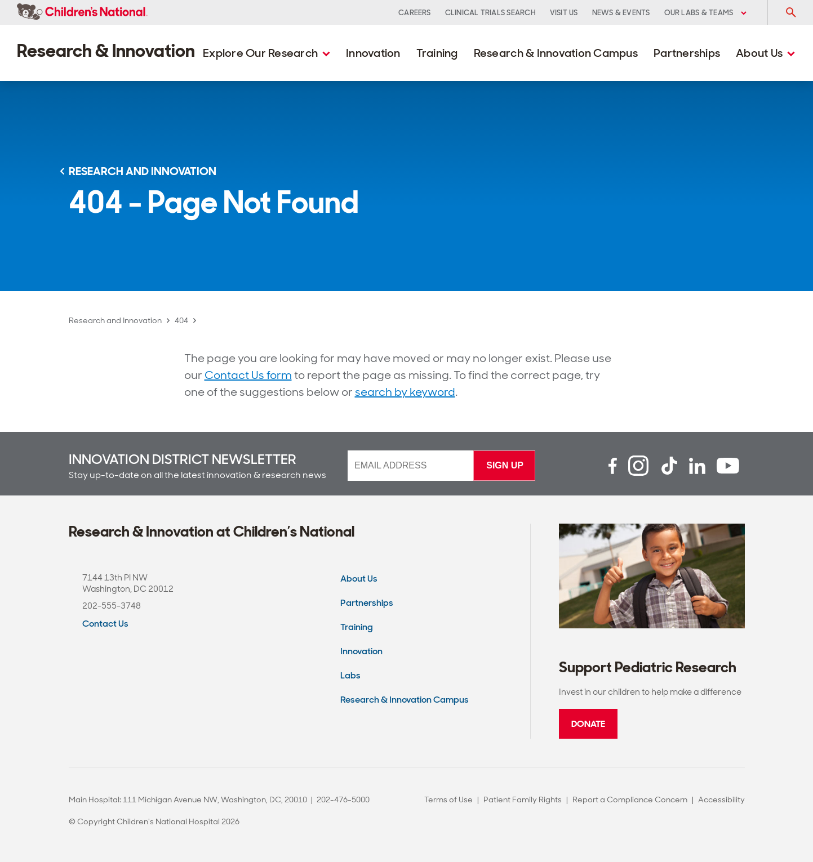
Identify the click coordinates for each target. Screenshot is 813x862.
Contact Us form (248, 375)
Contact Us (105, 623)
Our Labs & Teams (705, 12)
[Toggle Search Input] (790, 12)
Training (437, 53)
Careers (414, 12)
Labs (350, 675)
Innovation (373, 53)
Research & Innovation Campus (556, 53)
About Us (765, 53)
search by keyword (405, 392)
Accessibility (721, 799)
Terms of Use (448, 799)
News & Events (621, 12)
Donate (588, 724)
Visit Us (564, 12)
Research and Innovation (115, 320)
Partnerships (687, 53)
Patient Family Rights (522, 799)
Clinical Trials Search (490, 12)
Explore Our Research (266, 53)
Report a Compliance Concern (629, 799)
